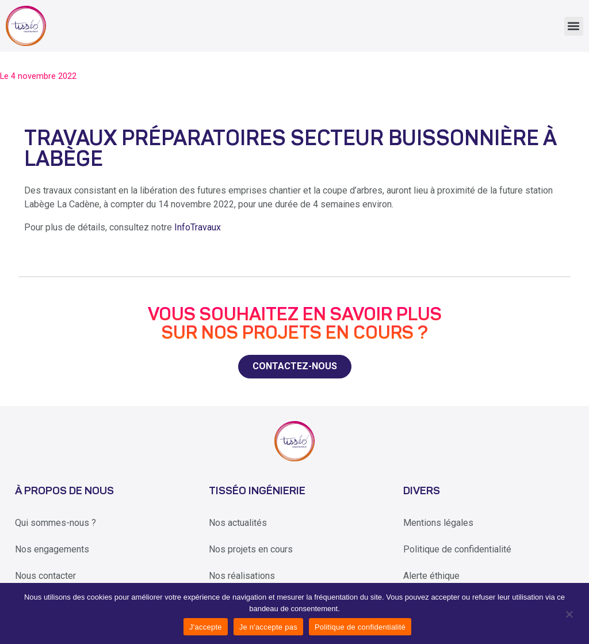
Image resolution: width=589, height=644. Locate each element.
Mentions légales (438, 522)
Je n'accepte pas (268, 627)
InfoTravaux (197, 227)
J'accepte (205, 627)
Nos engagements (52, 549)
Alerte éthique (431, 575)
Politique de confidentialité (457, 549)
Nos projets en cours (251, 549)
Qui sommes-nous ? (55, 522)
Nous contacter (45, 575)
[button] (573, 26)
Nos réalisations (242, 575)
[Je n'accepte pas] (568, 613)
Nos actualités (238, 522)
